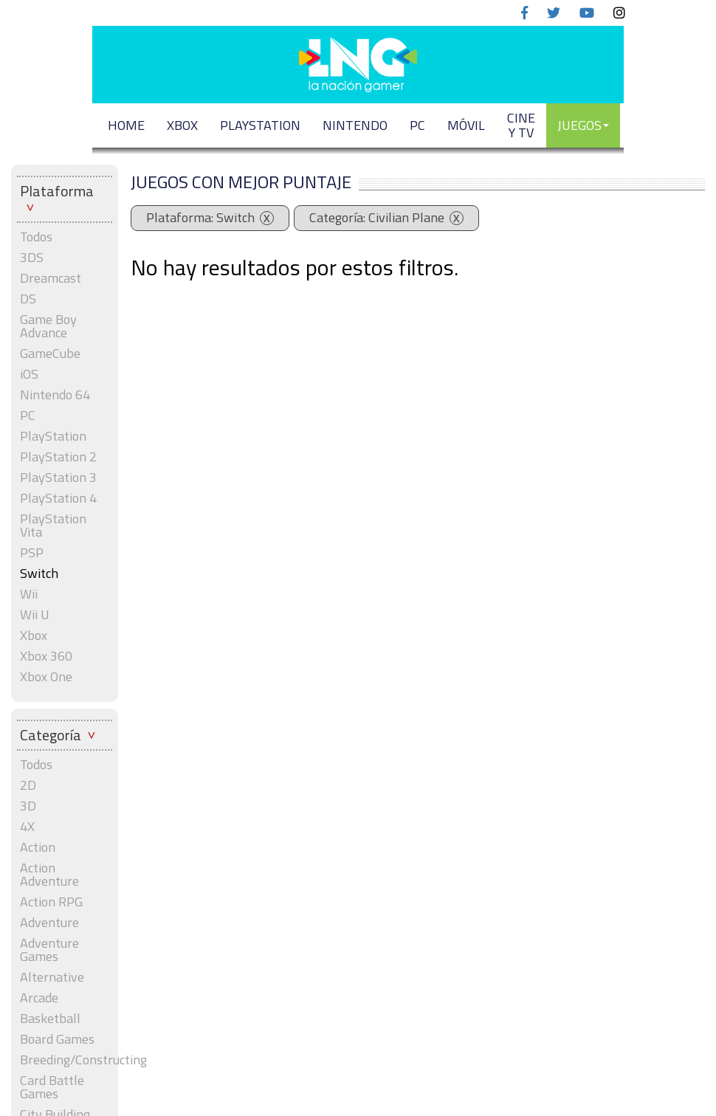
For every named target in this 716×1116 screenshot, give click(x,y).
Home (126, 125)
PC (417, 125)
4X (27, 826)
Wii (29, 594)
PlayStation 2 (58, 457)
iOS (29, 374)
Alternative (52, 977)
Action (37, 847)
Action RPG (51, 902)
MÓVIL (466, 125)
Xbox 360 (46, 656)
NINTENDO (355, 125)
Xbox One (46, 676)
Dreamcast (50, 278)
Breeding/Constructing (64, 1060)
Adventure (49, 922)
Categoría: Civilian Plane (376, 217)
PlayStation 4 (58, 498)
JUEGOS (583, 125)
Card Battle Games (52, 1087)
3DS (32, 257)
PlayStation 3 (58, 477)
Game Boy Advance (48, 326)
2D (28, 785)
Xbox (33, 635)
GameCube (50, 353)
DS (28, 299)
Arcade (39, 998)
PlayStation (53, 436)
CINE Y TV (521, 125)
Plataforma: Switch (200, 217)
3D (28, 806)
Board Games (57, 1039)
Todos (36, 237)
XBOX (182, 125)
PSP (32, 552)
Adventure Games (49, 950)
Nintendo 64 (55, 395)
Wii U (34, 614)
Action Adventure (49, 874)
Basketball (50, 1018)
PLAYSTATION (260, 125)
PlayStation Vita (53, 525)
